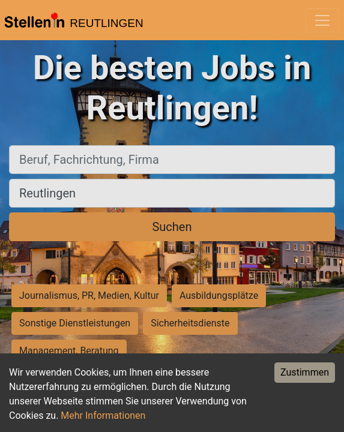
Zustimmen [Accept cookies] (304, 372)
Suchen (172, 227)
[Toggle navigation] (322, 20)
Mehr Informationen (103, 415)
